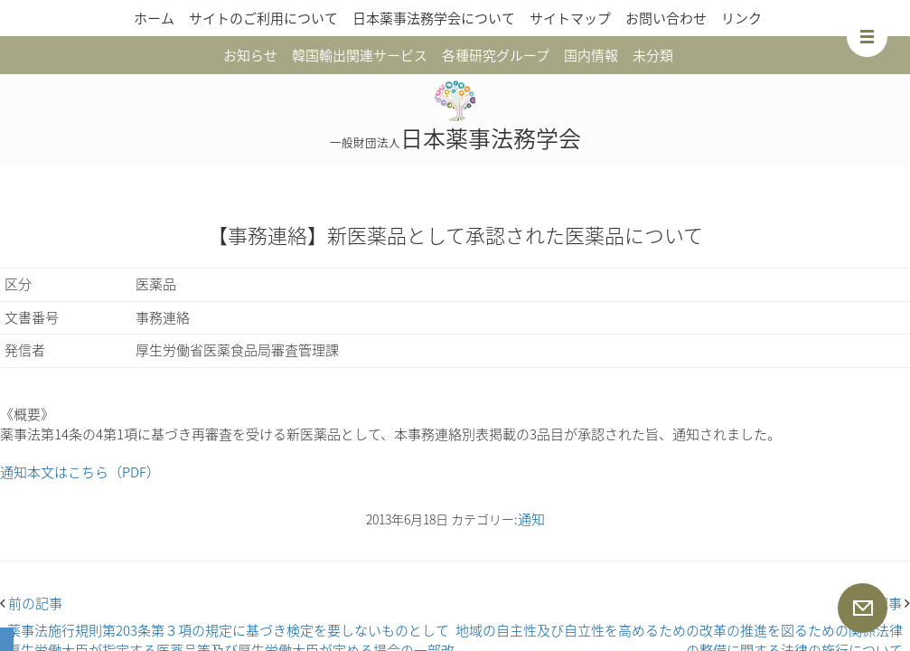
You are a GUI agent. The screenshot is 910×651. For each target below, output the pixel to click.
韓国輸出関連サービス (359, 55)
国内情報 (591, 55)
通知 (531, 519)
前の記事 (31, 603)
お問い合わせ (666, 18)
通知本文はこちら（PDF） (80, 472)
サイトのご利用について (263, 18)
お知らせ (250, 55)
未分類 (653, 55)
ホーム (154, 18)
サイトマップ (570, 18)
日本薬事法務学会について (433, 18)
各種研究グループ (495, 55)
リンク (741, 18)
